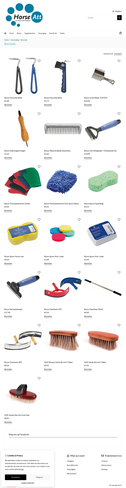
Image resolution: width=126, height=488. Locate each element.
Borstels (24, 40)
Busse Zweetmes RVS (13, 362)
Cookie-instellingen (27, 483)
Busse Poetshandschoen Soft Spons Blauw (61, 203)
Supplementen (29, 33)
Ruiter (19, 33)
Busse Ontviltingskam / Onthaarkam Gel (100, 151)
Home (6, 40)
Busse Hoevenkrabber (13, 98)
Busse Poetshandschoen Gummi (17, 203)
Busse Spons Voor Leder (54, 256)
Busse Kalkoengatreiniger (15, 151)
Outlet (62, 33)
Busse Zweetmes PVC (53, 309)
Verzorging (42, 33)
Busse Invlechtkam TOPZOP (95, 98)
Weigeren (39, 477)
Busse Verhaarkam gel (13, 309)
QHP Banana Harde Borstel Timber (58, 362)
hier (22, 469)
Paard (11, 33)
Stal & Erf (53, 33)
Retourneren (106, 465)
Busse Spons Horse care (14, 256)
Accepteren (16, 477)
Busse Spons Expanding (93, 203)
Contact (104, 461)
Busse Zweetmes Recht (93, 309)
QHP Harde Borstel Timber (95, 362)
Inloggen (70, 461)
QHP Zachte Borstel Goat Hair (17, 415)
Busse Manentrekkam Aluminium (57, 151)
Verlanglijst (71, 469)
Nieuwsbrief (71, 473)
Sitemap (104, 469)
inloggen (117, 11)
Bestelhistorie (72, 465)
